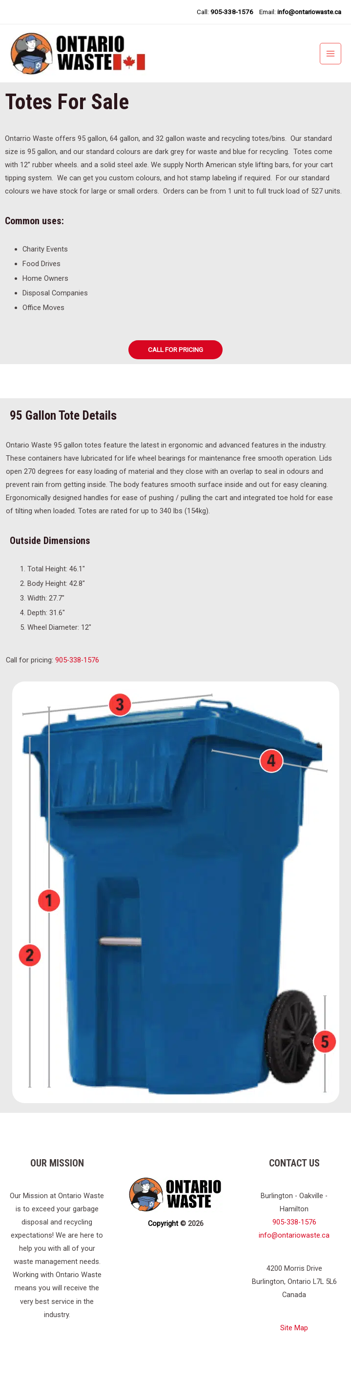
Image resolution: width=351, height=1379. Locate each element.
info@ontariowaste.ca (294, 1245)
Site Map (294, 1337)
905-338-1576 (77, 669)
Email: (300, 12)
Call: (224, 12)
